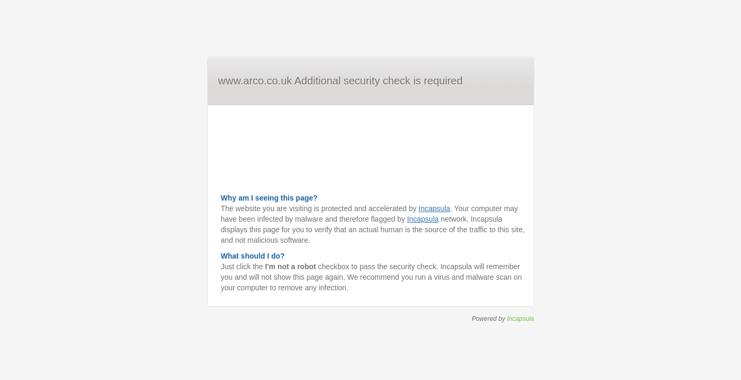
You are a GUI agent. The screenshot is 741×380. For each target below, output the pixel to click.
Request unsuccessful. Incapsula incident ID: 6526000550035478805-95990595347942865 (370, 190)
